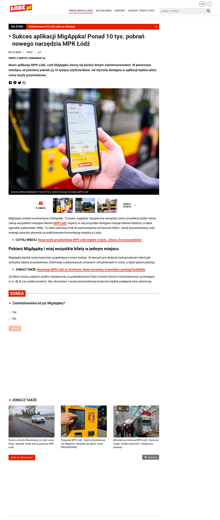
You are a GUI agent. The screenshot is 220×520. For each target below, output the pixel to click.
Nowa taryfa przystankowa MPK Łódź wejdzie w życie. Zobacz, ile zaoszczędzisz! (90, 239)
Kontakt (120, 10)
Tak (13, 312)
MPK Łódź (59, 223)
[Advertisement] (83, 363)
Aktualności (104, 10)
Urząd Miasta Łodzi (81, 10)
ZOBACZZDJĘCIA (130, 205)
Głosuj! (15, 328)
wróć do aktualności (22, 457)
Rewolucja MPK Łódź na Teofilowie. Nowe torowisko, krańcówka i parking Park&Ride (91, 269)
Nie (12, 318)
